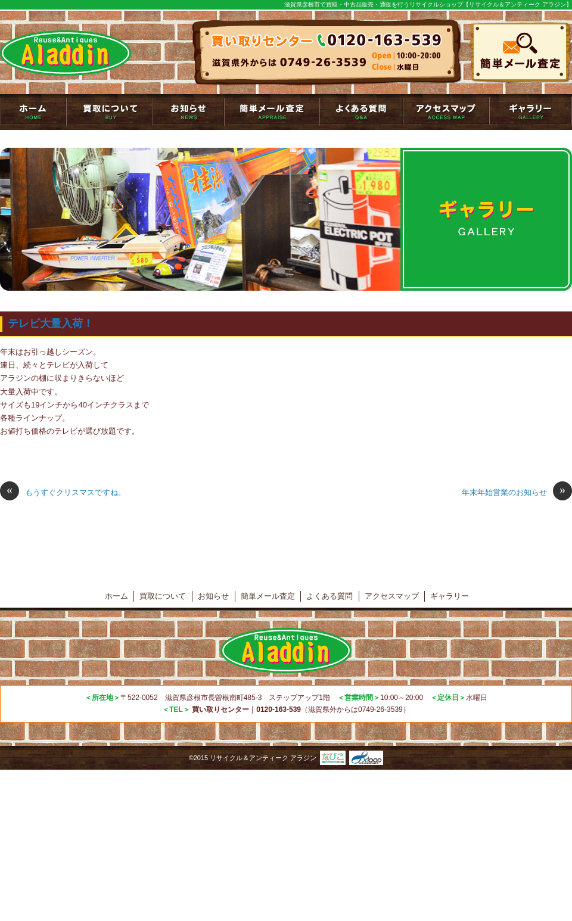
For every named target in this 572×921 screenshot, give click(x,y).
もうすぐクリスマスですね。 (63, 492)
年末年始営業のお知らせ (517, 492)
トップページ (33, 112)
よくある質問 (361, 112)
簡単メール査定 (271, 112)
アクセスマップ (446, 112)
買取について (109, 112)
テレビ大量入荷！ (51, 323)
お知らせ (188, 112)
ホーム (116, 596)
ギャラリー (530, 112)
